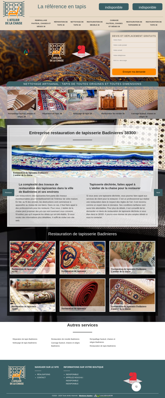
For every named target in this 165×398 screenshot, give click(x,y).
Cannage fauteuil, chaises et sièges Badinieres (65, 344)
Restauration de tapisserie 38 (134, 23)
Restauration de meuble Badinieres (65, 339)
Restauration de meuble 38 (95, 23)
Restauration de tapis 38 (154, 23)
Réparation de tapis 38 (61, 23)
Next (158, 193)
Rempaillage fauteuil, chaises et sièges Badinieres (102, 340)
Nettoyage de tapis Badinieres (25, 343)
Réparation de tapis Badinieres (25, 339)
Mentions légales (85, 396)
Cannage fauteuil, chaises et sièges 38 (114, 23)
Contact (41, 377)
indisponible (72, 381)
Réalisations (43, 374)
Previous (8, 193)
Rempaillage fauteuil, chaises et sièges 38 (41, 23)
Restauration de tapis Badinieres (103, 346)
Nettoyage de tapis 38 (77, 23)
